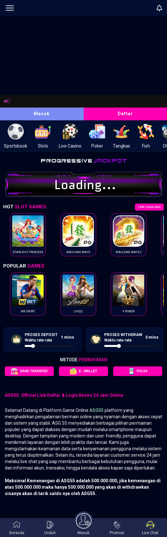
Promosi (117, 528)
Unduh (50, 528)
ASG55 (96, 410)
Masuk (42, 113)
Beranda (16, 528)
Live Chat (150, 528)
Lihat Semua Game (149, 206)
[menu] (9, 8)
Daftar (125, 113)
